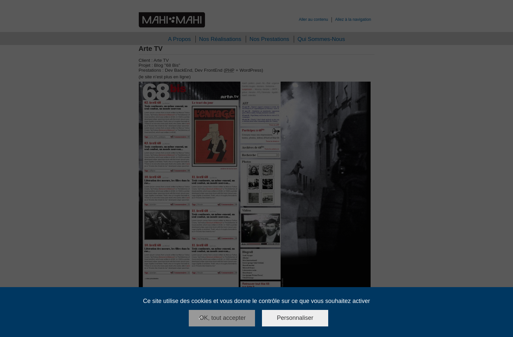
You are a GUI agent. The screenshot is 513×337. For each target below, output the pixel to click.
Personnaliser (295, 318)
